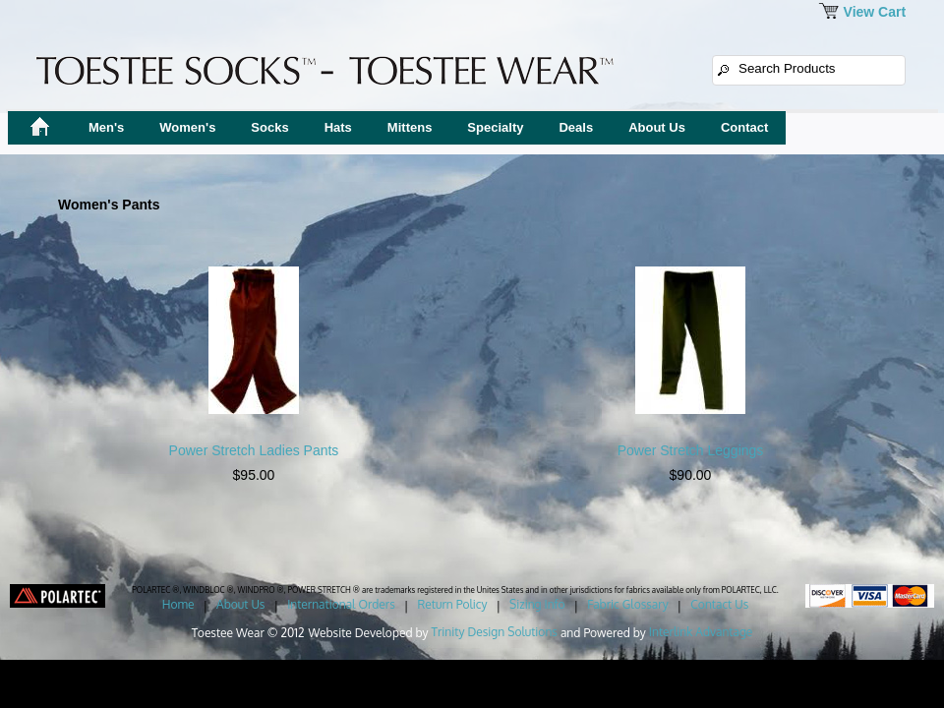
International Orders (341, 604)
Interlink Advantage (701, 631)
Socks (269, 127)
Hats (338, 127)
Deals (576, 127)
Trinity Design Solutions (495, 631)
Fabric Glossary (627, 604)
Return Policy (452, 604)
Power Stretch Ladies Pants (254, 450)
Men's (106, 127)
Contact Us (719, 604)
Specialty (495, 127)
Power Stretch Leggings (691, 450)
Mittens (410, 127)
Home (178, 604)
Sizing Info (536, 604)
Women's (187, 127)
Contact (744, 127)
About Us (656, 127)
